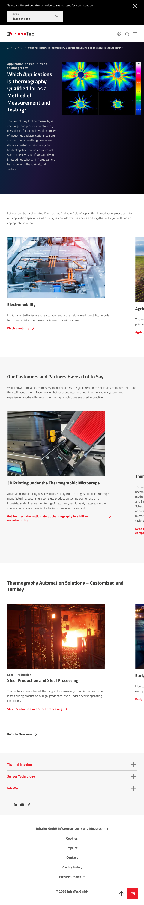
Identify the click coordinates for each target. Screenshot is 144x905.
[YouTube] (22, 805)
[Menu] (135, 33)
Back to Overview (19, 734)
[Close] (134, 5)
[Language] (119, 33)
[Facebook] (29, 805)
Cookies (72, 838)
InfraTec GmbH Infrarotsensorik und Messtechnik (72, 828)
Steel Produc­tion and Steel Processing (35, 709)
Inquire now (132, 893)
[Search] (127, 33)
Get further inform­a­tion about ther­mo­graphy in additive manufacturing (47, 518)
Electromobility (18, 328)
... (8, 48)
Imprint (72, 847)
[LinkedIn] (15, 805)
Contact (72, 857)
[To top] (121, 893)
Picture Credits (70, 876)
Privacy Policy (72, 867)
